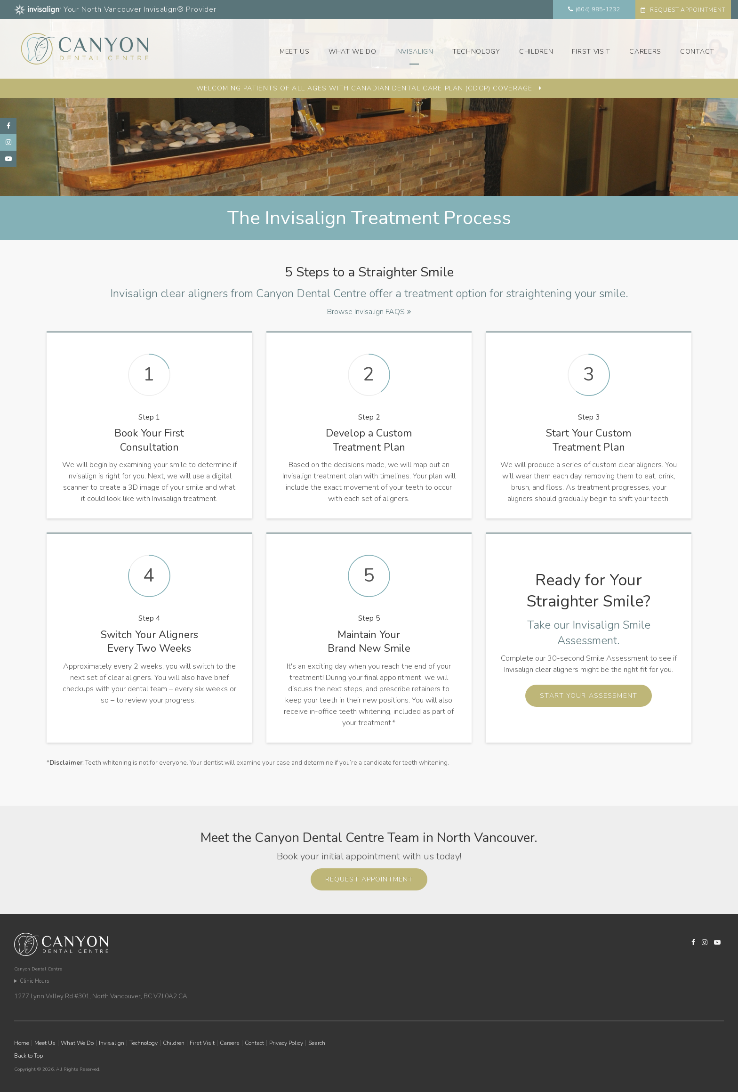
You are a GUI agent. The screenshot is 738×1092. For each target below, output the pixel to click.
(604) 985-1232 (598, 9)
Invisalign (414, 51)
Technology (476, 51)
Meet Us (295, 51)
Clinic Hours (34, 981)
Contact (697, 51)
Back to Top (28, 1056)
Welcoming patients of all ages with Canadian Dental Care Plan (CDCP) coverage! (365, 88)
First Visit (591, 51)
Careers (645, 51)
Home (21, 1043)
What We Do (353, 51)
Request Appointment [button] (687, 10)
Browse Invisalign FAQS (366, 312)
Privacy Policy (286, 1043)
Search (316, 1043)
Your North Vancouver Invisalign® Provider (115, 9)
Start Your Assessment (588, 695)
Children (536, 51)
